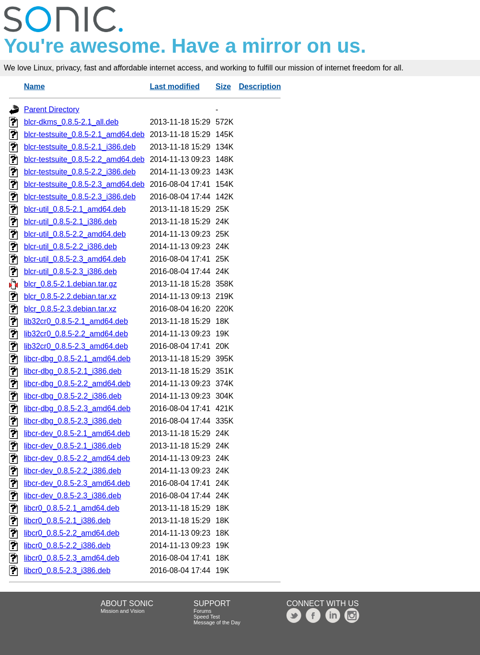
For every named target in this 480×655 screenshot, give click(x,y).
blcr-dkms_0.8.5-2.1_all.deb (71, 122)
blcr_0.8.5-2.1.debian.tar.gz (70, 284)
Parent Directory (52, 109)
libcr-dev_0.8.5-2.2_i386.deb (72, 471)
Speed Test (207, 617)
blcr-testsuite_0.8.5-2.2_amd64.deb (84, 159)
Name (34, 86)
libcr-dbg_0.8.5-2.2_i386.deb (73, 396)
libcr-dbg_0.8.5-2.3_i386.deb (73, 421)
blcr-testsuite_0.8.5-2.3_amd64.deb (84, 184)
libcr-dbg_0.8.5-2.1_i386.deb (73, 371)
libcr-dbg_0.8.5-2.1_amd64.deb (77, 359)
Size (223, 86)
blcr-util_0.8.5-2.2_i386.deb (70, 246)
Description (260, 86)
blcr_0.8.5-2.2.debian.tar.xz (70, 296)
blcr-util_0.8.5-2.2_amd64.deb (75, 234)
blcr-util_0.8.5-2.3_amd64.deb (75, 259)
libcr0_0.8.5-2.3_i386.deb (67, 570)
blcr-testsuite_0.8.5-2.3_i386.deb (80, 197)
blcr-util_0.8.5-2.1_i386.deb (70, 222)
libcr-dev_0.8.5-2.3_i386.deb (72, 496)
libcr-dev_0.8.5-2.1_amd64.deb (77, 433)
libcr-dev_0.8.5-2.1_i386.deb (72, 446)
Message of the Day (217, 622)
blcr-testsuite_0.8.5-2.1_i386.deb (80, 147)
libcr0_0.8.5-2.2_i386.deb (67, 545)
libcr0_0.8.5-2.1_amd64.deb (71, 508)
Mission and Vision (123, 611)
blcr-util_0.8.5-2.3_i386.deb (70, 271)
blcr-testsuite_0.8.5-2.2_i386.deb (80, 172)
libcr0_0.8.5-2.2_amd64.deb (71, 533)
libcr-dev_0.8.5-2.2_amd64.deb (77, 458)
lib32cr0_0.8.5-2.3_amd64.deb (76, 346)
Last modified (175, 86)
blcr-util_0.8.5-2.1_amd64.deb (75, 209)
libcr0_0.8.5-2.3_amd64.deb (71, 558)
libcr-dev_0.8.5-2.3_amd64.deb (77, 483)
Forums (202, 611)
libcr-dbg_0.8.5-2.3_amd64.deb (77, 408)
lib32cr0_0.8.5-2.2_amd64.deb (76, 334)
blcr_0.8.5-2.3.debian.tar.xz (70, 309)
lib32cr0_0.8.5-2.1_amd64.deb (76, 321)
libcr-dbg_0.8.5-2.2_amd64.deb (77, 383)
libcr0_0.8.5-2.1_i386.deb (67, 521)
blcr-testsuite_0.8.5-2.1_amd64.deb (84, 134)
